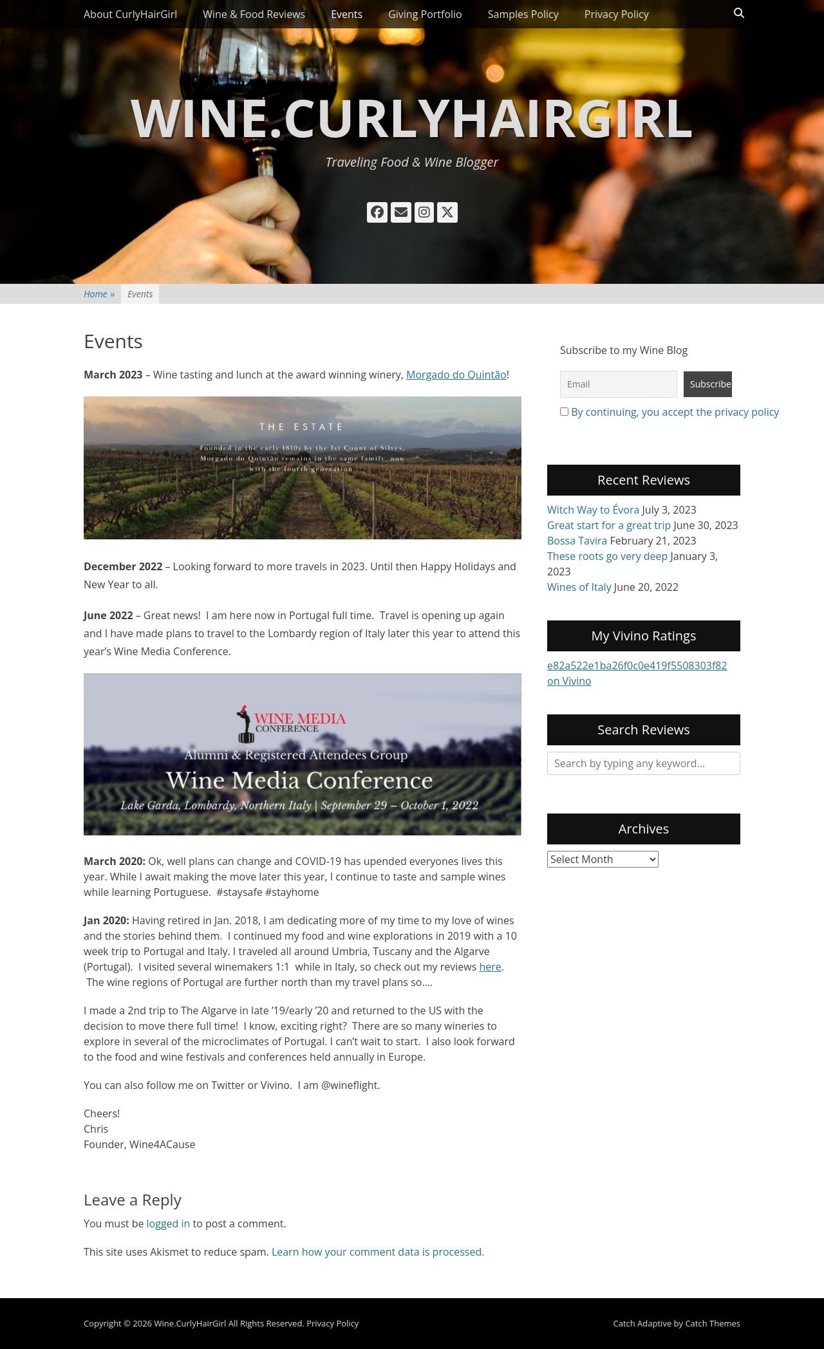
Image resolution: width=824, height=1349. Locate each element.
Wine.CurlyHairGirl (412, 117)
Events (346, 14)
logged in (169, 1223)
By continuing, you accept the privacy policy (675, 412)
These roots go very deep (607, 556)
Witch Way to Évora (593, 510)
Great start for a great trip (609, 525)
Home (99, 294)
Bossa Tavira (577, 541)
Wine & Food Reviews (254, 14)
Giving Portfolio (425, 14)
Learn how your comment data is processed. (378, 1252)
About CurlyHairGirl (130, 14)
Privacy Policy (617, 14)
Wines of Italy (579, 587)
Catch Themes (712, 1323)
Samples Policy (523, 14)
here (490, 967)
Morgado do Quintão (456, 374)
